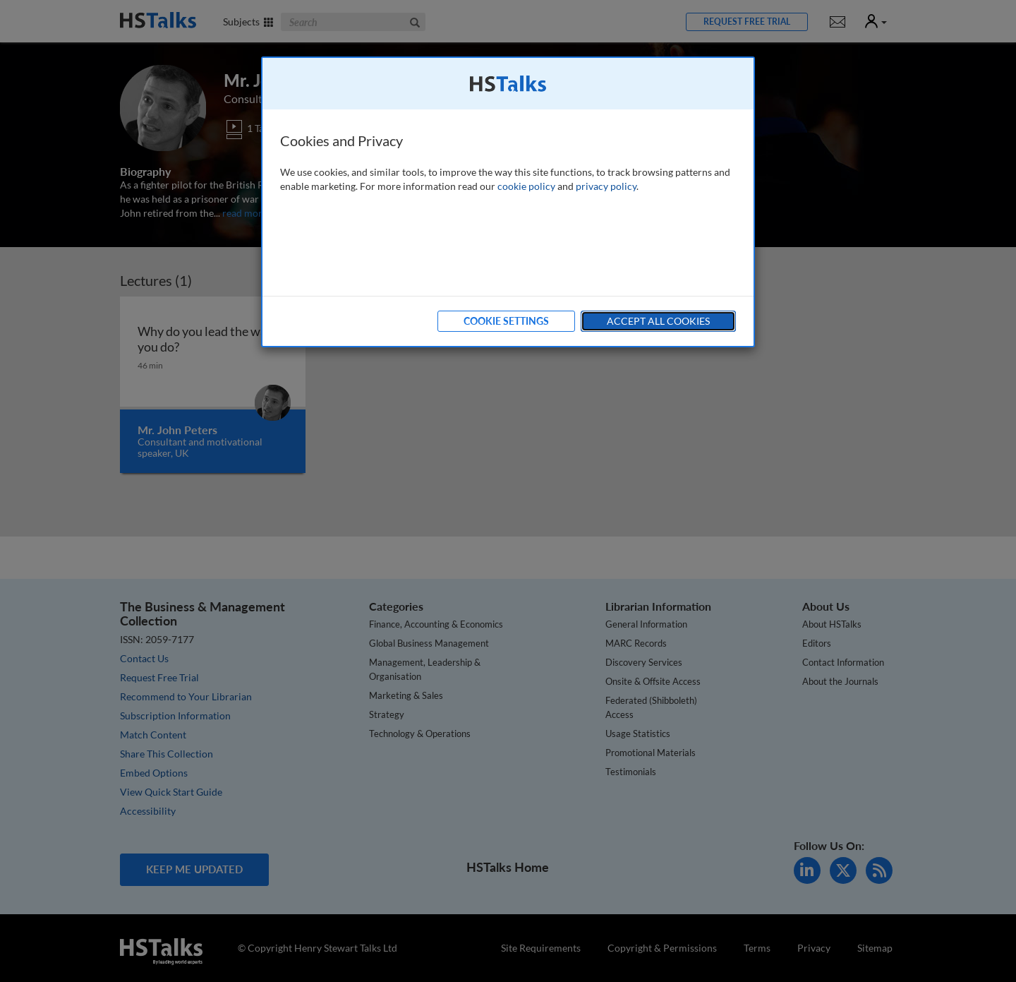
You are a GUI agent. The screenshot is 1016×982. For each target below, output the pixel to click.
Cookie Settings (506, 321)
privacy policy (606, 186)
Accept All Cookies (658, 321)
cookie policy (526, 186)
